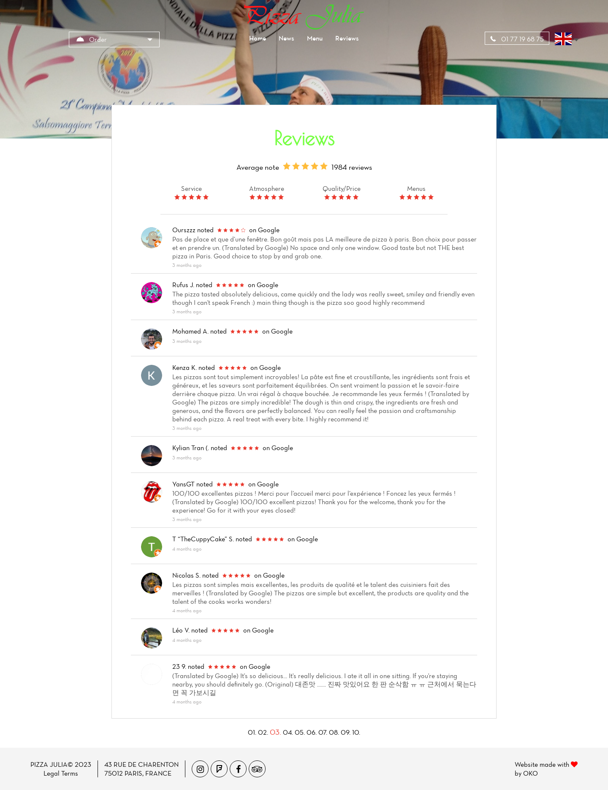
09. (345, 732)
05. (300, 732)
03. (275, 732)
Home (257, 38)
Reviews (347, 38)
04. (288, 732)
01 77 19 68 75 (517, 39)
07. (322, 732)
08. (334, 732)
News (286, 38)
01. (252, 732)
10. (356, 732)
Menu (315, 38)
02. (263, 732)
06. (312, 732)
